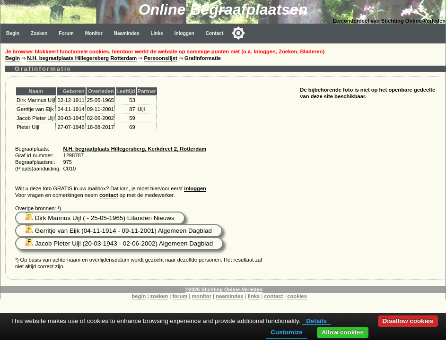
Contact (215, 33)
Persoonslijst (160, 58)
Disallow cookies (408, 320)
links (254, 296)
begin (139, 296)
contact (108, 195)
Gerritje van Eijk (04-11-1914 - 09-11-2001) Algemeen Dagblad (119, 230)
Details (316, 320)
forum (180, 296)
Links (156, 33)
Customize (286, 332)
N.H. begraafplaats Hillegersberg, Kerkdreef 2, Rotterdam (134, 149)
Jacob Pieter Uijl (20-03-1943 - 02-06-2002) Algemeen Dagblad (119, 243)
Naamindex (127, 33)
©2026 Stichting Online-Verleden (223, 289)
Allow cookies (343, 332)
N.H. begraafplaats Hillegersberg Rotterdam (82, 58)
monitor (201, 296)
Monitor (94, 33)
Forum (66, 33)
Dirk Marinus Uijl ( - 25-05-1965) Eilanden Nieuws (100, 217)
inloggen (195, 188)
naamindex (229, 296)
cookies (297, 296)
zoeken (159, 296)
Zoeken (39, 33)
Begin (12, 33)
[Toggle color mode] (238, 33)
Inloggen (184, 33)
